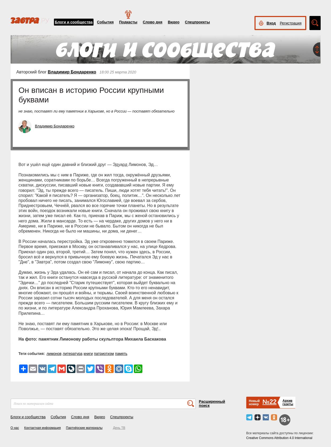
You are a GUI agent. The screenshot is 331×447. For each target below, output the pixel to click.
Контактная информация (42, 428)
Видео (174, 22)
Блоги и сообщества (74, 22)
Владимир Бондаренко (72, 72)
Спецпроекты (197, 22)
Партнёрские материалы (84, 428)
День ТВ (119, 428)
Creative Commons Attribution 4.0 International (279, 438)
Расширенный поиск (212, 403)
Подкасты (128, 22)
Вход (271, 23)
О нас (15, 428)
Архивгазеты (287, 402)
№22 (269, 401)
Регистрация (291, 23)
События (105, 22)
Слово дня (152, 22)
